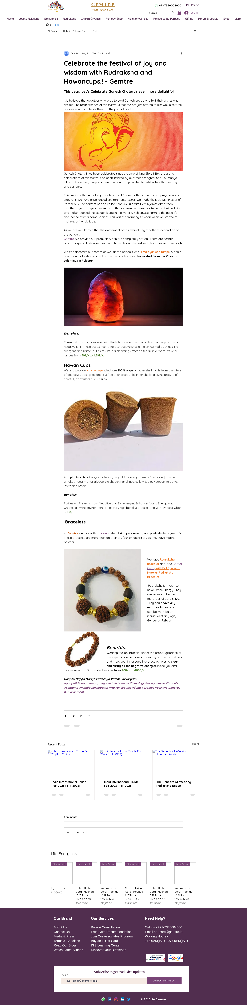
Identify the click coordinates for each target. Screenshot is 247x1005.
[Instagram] (116, 999)
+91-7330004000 (170, 5)
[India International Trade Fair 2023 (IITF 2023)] (71, 763)
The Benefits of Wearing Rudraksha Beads (173, 784)
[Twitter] (129, 999)
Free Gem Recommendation (111, 932)
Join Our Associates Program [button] (112, 936)
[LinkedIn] (122, 999)
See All (195, 743)
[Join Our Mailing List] (164, 980)
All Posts (52, 31)
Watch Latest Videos (68, 950)
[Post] (56, 24)
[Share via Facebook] (65, 715)
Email (64, 975)
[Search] (157, 13)
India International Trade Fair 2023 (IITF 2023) (69, 784)
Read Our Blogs (65, 945)
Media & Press (64, 936)
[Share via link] (89, 715)
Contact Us (62, 932)
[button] (192, 5)
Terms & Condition (67, 941)
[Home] (47, 24)
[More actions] (181, 53)
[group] (123, 884)
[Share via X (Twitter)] (73, 715)
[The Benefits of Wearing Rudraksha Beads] (176, 763)
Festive (96, 31)
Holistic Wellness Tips (74, 31)
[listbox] (192, 5)
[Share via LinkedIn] (81, 715)
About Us (60, 927)
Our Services (102, 918)
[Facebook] (109, 999)
